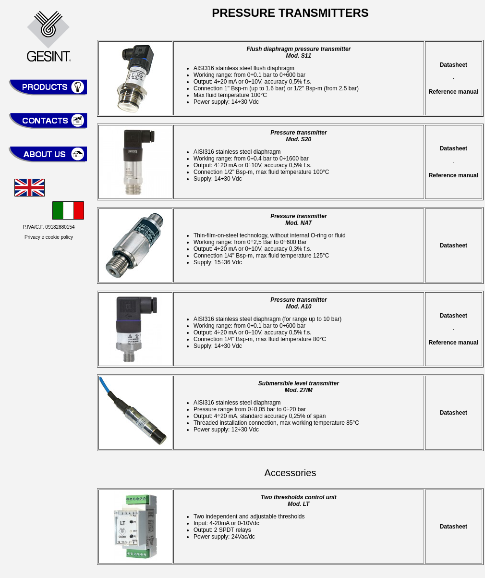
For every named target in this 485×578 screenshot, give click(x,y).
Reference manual (453, 91)
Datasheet (453, 64)
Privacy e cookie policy (48, 237)
